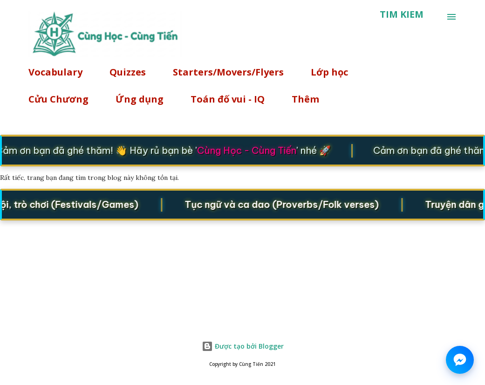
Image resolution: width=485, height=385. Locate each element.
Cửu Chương (58, 99)
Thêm (305, 99)
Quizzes (127, 72)
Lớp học (329, 72)
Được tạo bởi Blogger (243, 346)
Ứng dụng (140, 99)
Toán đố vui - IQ (228, 99)
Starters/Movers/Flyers (228, 72)
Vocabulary (55, 72)
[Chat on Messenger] (460, 360)
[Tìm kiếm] (402, 14)
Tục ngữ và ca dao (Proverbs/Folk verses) (284, 204)
